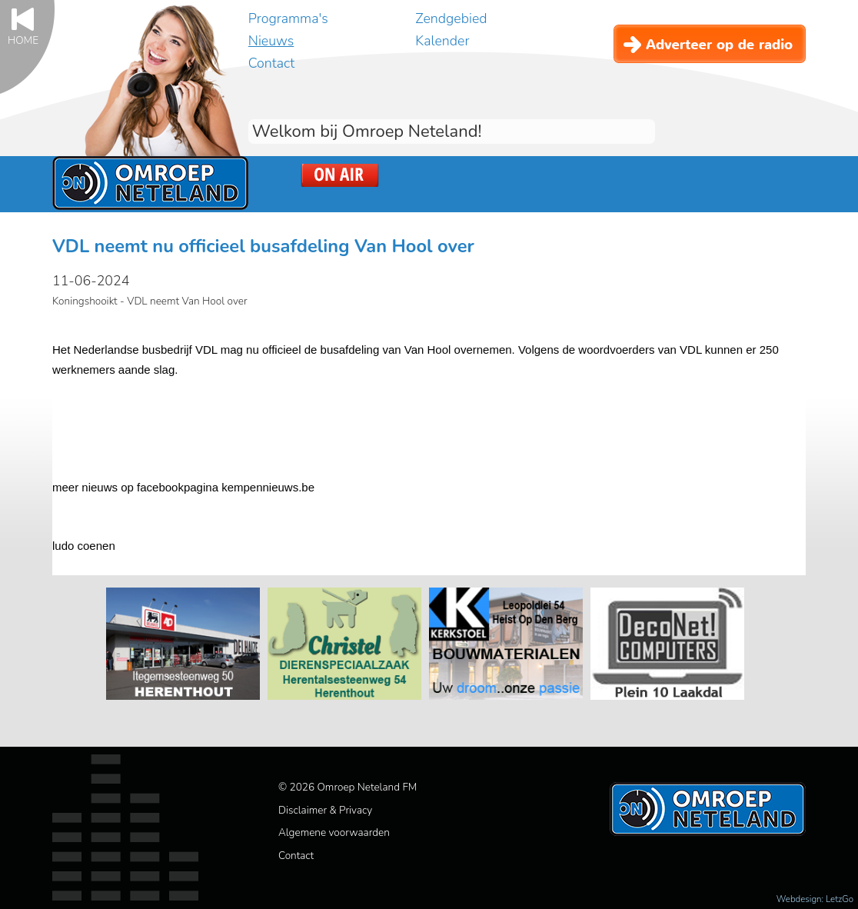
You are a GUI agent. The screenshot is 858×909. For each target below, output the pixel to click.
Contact (271, 63)
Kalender (442, 41)
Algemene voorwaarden (334, 832)
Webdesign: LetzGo (815, 899)
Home (23, 39)
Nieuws (271, 41)
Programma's (288, 18)
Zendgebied (451, 18)
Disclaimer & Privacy (325, 810)
